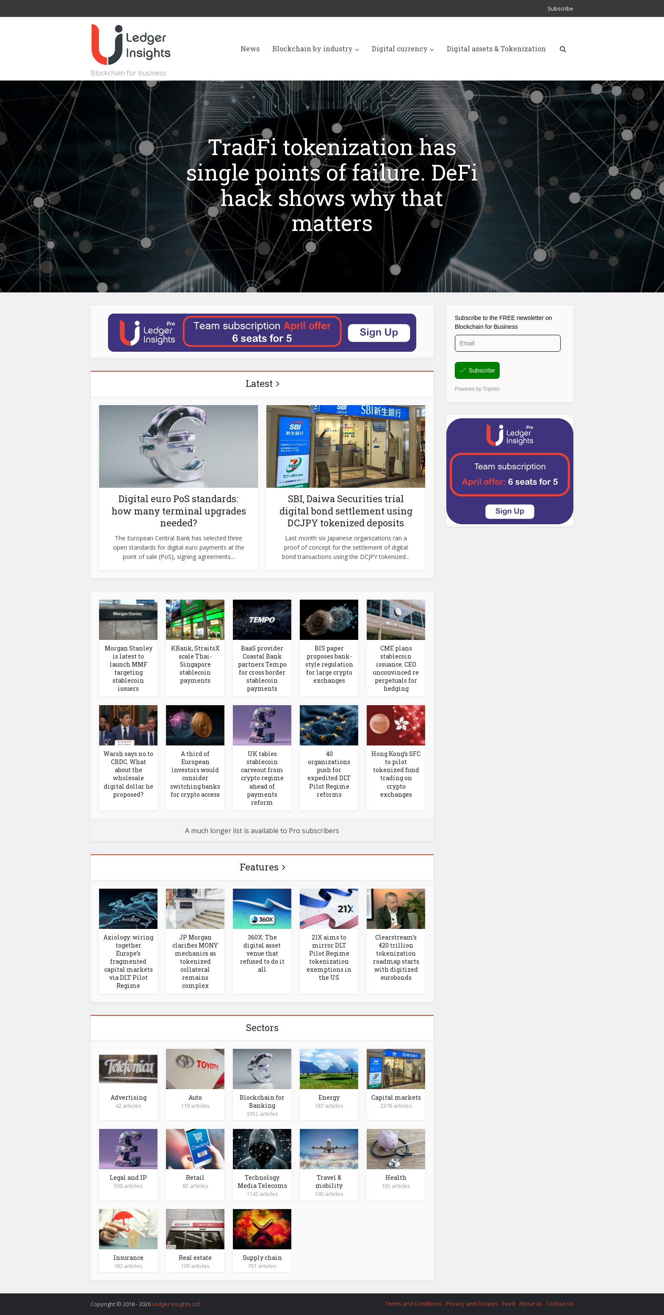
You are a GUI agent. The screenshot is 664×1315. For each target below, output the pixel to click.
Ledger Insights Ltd (176, 1304)
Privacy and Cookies (472, 1303)
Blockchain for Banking (262, 1101)
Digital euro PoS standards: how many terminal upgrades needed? (178, 510)
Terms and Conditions (413, 1303)
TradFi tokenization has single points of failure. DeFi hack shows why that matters (332, 185)
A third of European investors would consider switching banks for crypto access (195, 774)
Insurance (128, 1258)
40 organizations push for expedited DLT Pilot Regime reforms (329, 774)
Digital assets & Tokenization (496, 48)
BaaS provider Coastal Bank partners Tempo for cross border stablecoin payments (262, 668)
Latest (259, 383)
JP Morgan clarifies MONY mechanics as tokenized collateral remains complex (195, 961)
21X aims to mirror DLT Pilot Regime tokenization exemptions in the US (329, 957)
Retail (195, 1177)
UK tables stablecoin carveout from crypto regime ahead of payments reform (262, 778)
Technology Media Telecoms (262, 1181)
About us (530, 1303)
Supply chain (262, 1258)
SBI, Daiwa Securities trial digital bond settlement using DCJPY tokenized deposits (345, 510)
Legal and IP (128, 1177)
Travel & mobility (329, 1181)
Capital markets (396, 1097)
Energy (329, 1097)
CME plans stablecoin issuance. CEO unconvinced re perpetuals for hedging (396, 668)
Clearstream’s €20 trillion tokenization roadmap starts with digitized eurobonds (396, 957)
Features (259, 867)
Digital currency (400, 48)
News (250, 48)
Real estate (195, 1258)
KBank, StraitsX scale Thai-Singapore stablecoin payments (195, 664)
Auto (195, 1097)
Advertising (129, 1097)
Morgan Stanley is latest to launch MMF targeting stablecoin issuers (128, 668)
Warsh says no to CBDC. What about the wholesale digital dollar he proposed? (128, 774)
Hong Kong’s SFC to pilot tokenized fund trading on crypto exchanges (396, 774)
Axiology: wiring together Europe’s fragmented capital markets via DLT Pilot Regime (128, 961)
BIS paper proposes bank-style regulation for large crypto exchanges (329, 664)
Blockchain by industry (312, 48)
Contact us (559, 1303)
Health (396, 1177)
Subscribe (560, 8)
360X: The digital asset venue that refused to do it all (262, 953)
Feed (508, 1303)
